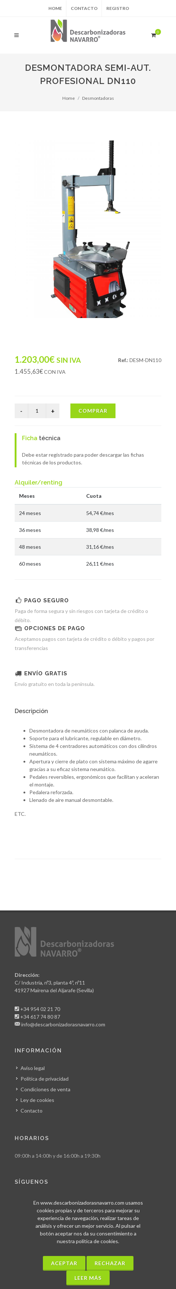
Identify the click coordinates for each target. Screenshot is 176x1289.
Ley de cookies (37, 1100)
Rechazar (110, 1263)
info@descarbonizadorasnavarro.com (63, 1024)
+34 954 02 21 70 (40, 1009)
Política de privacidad (45, 1079)
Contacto (84, 8)
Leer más (88, 1278)
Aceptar (64, 1263)
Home (55, 8)
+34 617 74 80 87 (40, 1017)
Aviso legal (33, 1068)
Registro (117, 8)
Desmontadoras (98, 98)
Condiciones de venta (45, 1089)
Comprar (92, 411)
